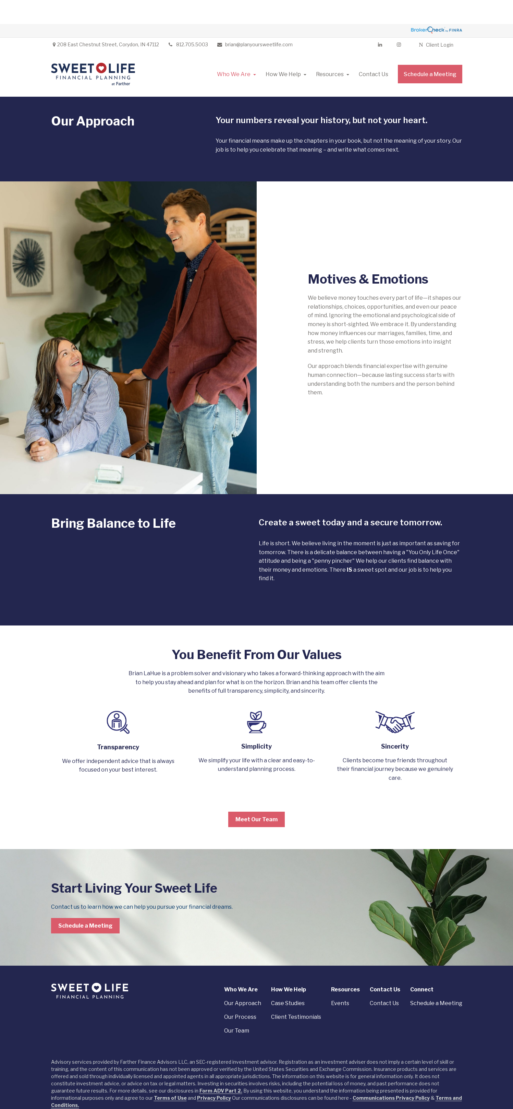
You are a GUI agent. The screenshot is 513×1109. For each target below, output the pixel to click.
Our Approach (242, 979)
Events (340, 979)
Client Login (436, 21)
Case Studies (288, 979)
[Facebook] (398, 20)
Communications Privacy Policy (391, 1074)
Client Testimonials (296, 993)
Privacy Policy (214, 1074)
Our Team (236, 1006)
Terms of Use (170, 1074)
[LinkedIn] (380, 20)
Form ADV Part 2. (220, 1067)
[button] (233, 50)
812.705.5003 (188, 20)
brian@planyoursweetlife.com (255, 20)
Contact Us (384, 979)
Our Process (240, 993)
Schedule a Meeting (436, 979)
